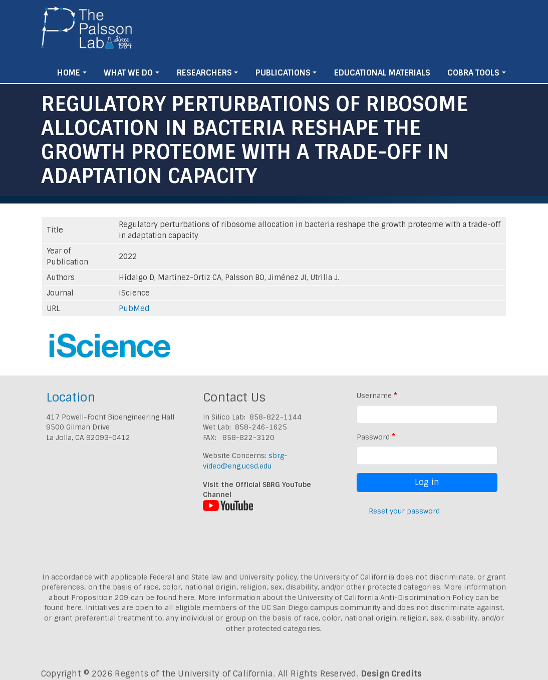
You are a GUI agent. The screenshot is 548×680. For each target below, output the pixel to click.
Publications (283, 73)
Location (70, 397)
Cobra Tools (473, 73)
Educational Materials (382, 73)
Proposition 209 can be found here (133, 597)
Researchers (204, 73)
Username (374, 395)
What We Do (128, 73)
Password (373, 437)
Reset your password (404, 511)
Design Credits (391, 673)
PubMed (134, 309)
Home (68, 73)
